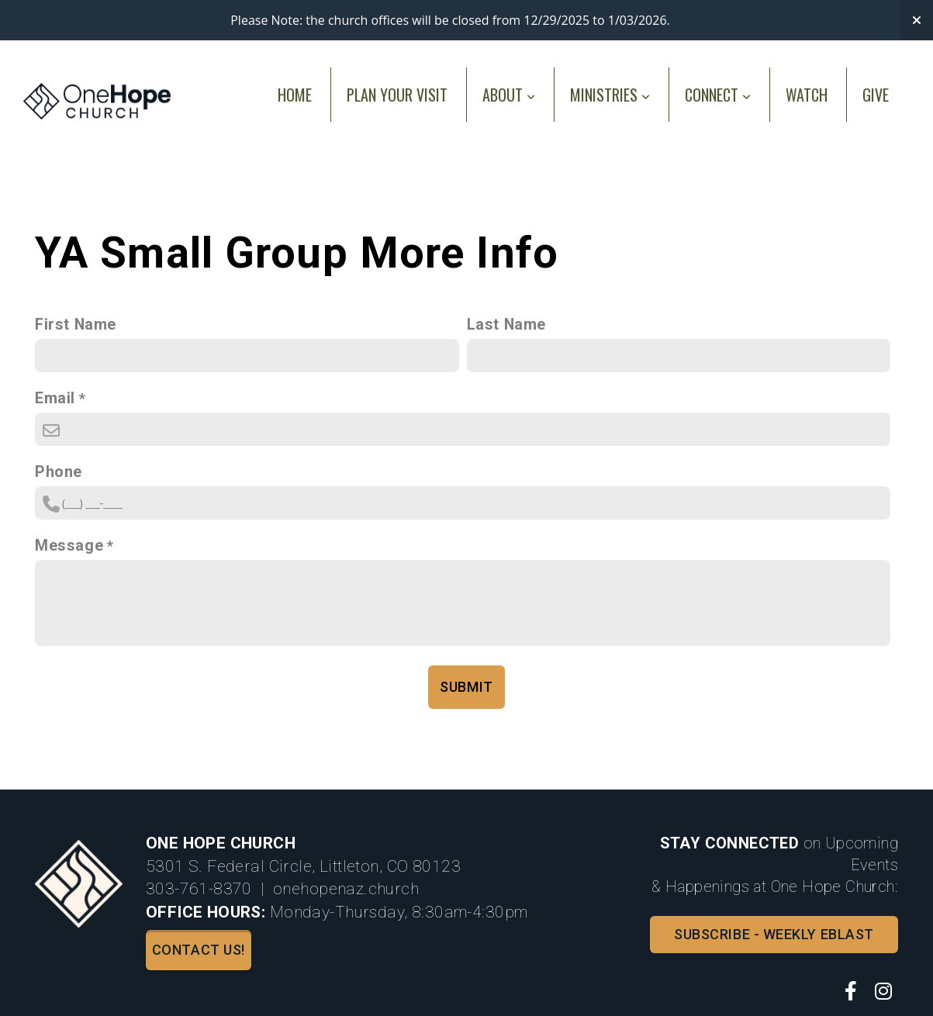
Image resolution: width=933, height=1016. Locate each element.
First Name (75, 324)
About (508, 94)
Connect (718, 94)
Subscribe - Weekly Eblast (774, 934)
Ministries (610, 94)
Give (875, 94)
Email (55, 398)
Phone (58, 472)
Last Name (506, 324)
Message (69, 546)
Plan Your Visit (397, 94)
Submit (466, 687)
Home (295, 94)
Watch (807, 94)
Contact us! (198, 950)
